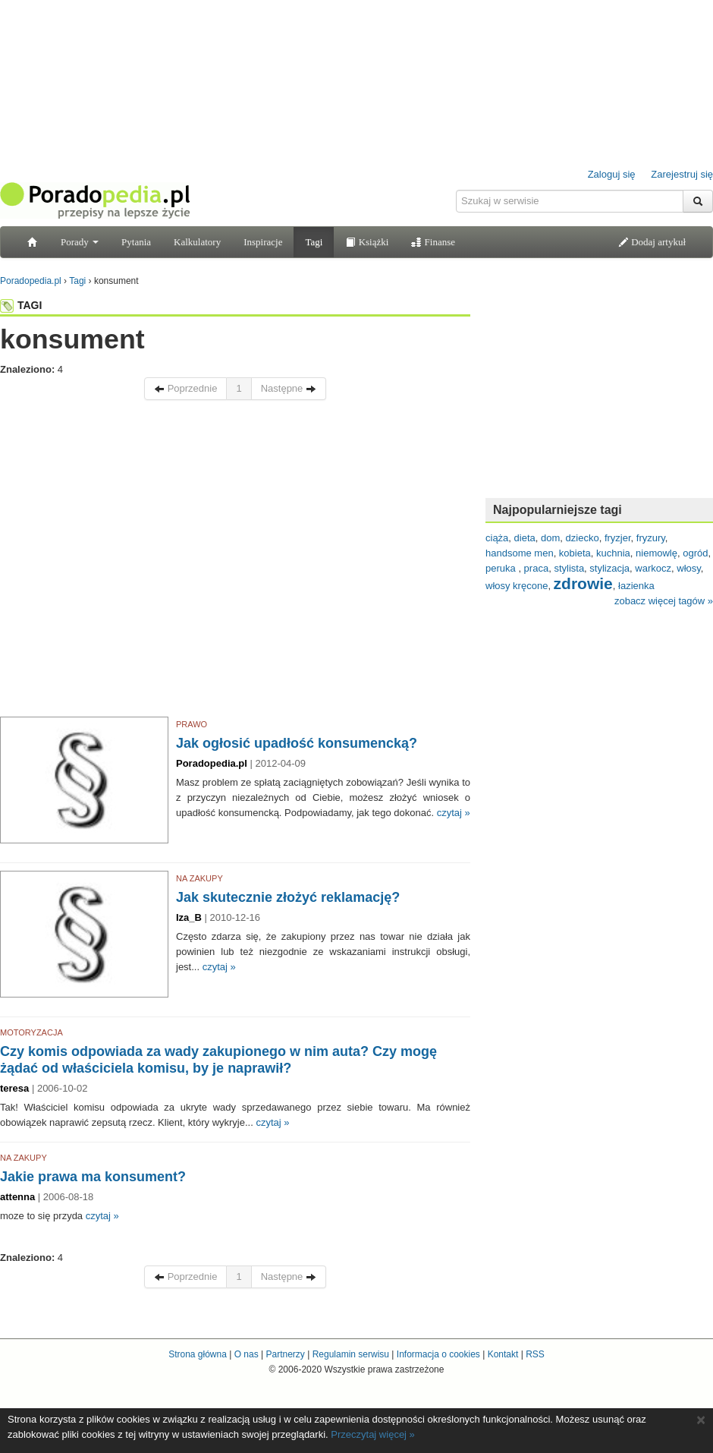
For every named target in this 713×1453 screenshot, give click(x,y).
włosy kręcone (516, 585)
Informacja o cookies (438, 1354)
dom (550, 538)
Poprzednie (185, 388)
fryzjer (618, 538)
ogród (695, 553)
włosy (689, 568)
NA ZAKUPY (199, 878)
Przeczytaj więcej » (373, 1434)
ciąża (496, 538)
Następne (288, 388)
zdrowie (583, 583)
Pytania (136, 241)
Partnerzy (284, 1354)
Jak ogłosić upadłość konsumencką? (296, 743)
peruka (501, 568)
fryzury (650, 538)
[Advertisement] (142, 562)
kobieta (575, 553)
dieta (525, 538)
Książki (366, 241)
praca (536, 568)
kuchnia (613, 553)
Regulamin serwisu (351, 1354)
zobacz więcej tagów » (663, 601)
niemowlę (656, 553)
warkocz (653, 568)
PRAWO (191, 724)
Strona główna (197, 1354)
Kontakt (503, 1354)
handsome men (519, 553)
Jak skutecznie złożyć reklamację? (288, 897)
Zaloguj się (612, 174)
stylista (569, 568)
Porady (80, 241)
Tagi (313, 241)
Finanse (433, 241)
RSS (535, 1354)
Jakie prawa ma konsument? (93, 1176)
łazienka (636, 585)
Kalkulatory (197, 241)
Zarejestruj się (682, 174)
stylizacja (609, 568)
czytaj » (453, 812)
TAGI (21, 305)
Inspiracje (262, 241)
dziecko (582, 538)
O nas (246, 1354)
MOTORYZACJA (31, 1032)
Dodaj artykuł (652, 241)
